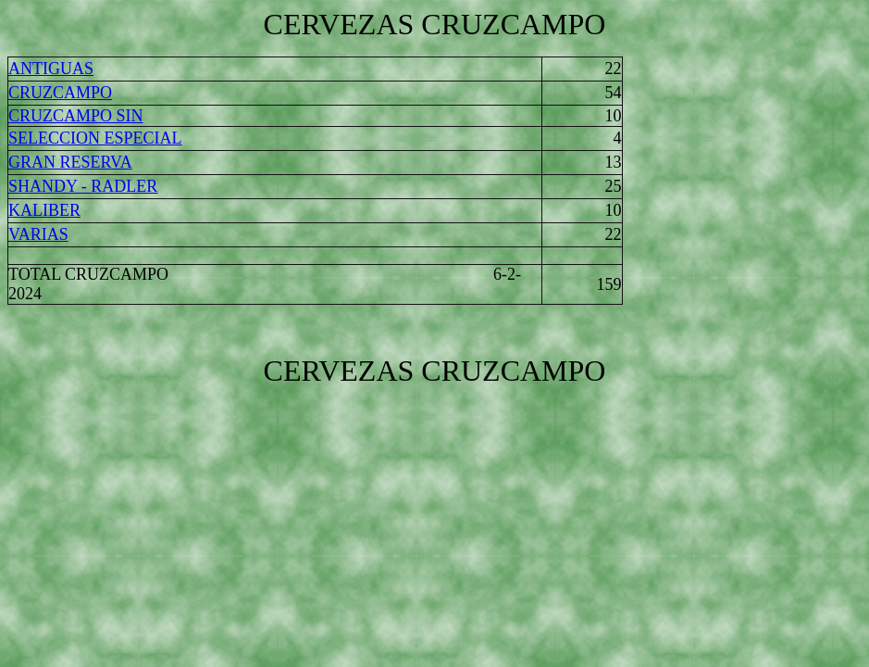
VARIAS (38, 234)
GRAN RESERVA (70, 162)
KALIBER (44, 210)
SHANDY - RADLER (82, 186)
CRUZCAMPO (60, 92)
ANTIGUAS (50, 68)
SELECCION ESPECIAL (95, 138)
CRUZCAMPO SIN (75, 116)
